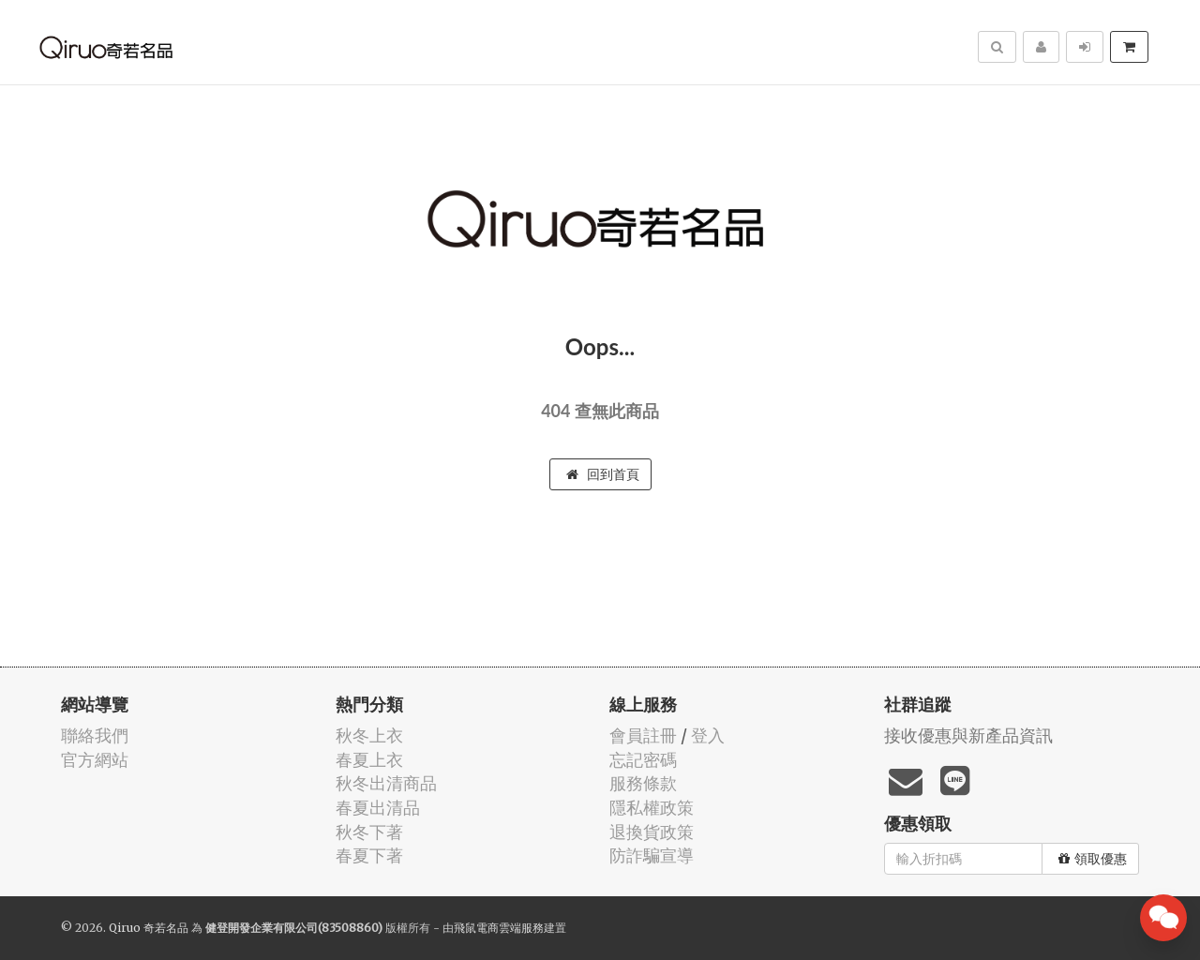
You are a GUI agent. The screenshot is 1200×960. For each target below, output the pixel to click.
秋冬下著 (369, 832)
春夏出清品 (378, 807)
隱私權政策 (651, 807)
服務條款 (643, 783)
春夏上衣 (369, 760)
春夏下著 (369, 855)
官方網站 (94, 760)
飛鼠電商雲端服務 (499, 928)
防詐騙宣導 (651, 855)
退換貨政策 (651, 832)
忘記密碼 (643, 760)
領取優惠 (1092, 858)
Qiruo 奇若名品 (148, 928)
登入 (708, 735)
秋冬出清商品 (386, 783)
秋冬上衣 (369, 735)
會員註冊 (643, 735)
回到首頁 (602, 474)
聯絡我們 (94, 735)
